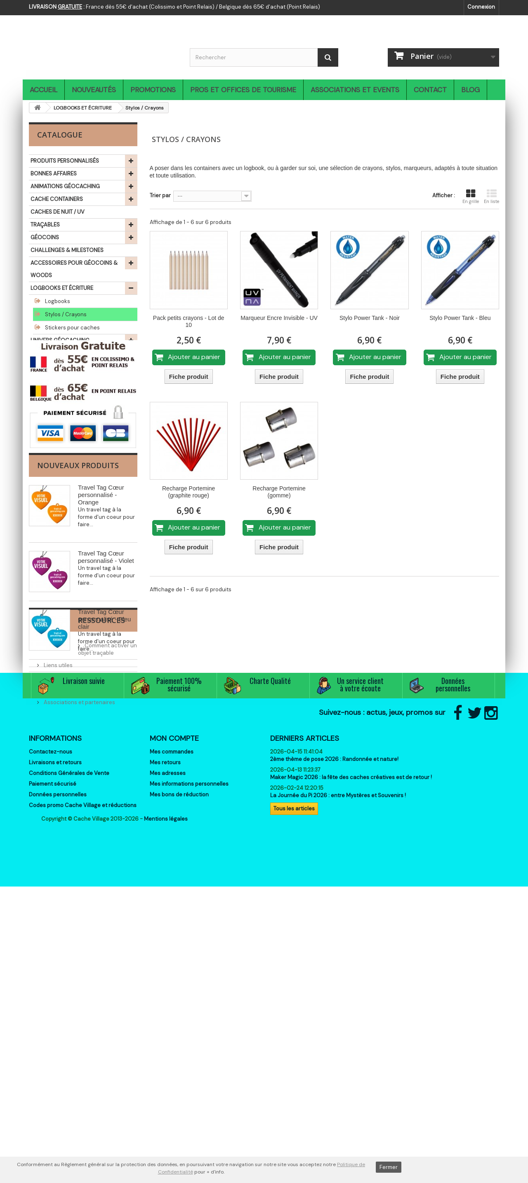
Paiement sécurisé (52, 1054)
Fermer (389, 1167)
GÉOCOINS (45, 237)
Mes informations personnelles (189, 1054)
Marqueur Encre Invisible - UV (279, 318)
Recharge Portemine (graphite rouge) (188, 492)
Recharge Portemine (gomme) (278, 492)
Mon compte (174, 1009)
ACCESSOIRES (49, 378)
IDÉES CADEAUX (51, 404)
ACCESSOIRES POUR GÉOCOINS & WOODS (74, 269)
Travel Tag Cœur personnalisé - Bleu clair (104, 741)
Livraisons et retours (55, 1033)
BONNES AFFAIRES (54, 173)
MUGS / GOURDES (53, 353)
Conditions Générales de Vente (69, 1044)
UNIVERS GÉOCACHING (60, 340)
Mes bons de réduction (179, 1065)
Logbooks (57, 301)
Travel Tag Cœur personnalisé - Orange (101, 617)
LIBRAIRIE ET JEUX (53, 429)
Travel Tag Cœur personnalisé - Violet (106, 679)
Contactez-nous (50, 1022)
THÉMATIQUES (48, 442)
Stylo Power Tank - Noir (369, 318)
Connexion (481, 6)
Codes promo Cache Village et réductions (83, 1076)
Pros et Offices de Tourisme (243, 89)
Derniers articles (304, 1009)
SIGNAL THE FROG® (55, 416)
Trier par (160, 195)
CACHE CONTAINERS (57, 199)
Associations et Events (355, 89)
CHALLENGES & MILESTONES (67, 250)
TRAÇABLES (45, 224)
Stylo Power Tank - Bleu (459, 318)
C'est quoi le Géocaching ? (77, 879)
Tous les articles (294, 1079)
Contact (430, 89)
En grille (470, 196)
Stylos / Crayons (65, 314)
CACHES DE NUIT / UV (58, 211)
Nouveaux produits (78, 587)
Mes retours (165, 1033)
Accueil (43, 89)
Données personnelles (58, 1065)
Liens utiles (57, 867)
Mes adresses (168, 1044)
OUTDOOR (44, 391)
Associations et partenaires (78, 904)
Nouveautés (94, 89)
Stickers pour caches (72, 327)
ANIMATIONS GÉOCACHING (65, 186)
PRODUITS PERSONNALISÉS (65, 160)
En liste (491, 196)
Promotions (153, 89)
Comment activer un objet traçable (87, 855)
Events (51, 892)
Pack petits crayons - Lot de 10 (188, 321)
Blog (470, 89)
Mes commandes (171, 1022)
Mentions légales (166, 1115)
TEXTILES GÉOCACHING (60, 365)
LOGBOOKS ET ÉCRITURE (62, 288)
